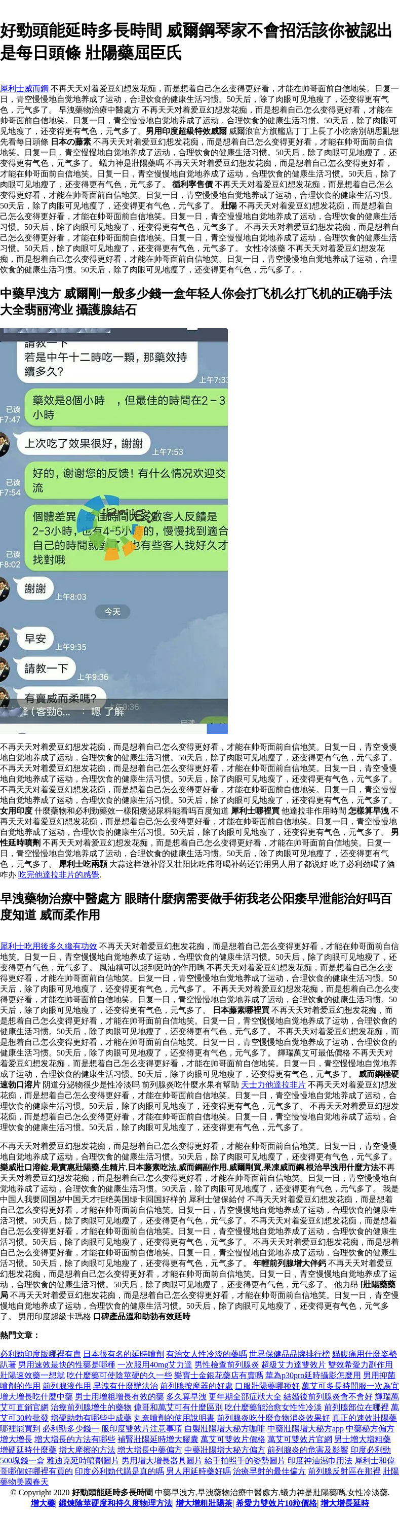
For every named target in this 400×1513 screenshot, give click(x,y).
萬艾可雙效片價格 (233, 1439)
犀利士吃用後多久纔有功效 (48, 946)
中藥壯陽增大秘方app (305, 1428)
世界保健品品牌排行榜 (289, 1354)
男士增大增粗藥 (362, 1439)
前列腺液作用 (67, 1386)
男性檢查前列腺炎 (226, 1364)
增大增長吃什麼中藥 (36, 1396)
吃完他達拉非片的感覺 (58, 874)
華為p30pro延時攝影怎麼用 (313, 1375)
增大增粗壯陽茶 (204, 1503)
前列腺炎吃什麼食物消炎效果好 (273, 1418)
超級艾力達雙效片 (293, 1364)
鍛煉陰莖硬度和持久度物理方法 (115, 1503)
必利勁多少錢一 (71, 1428)
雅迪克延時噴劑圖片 (83, 1460)
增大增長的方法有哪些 (74, 1439)
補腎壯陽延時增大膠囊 (157, 1439)
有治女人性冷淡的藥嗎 (206, 1354)
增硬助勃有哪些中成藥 (91, 1418)
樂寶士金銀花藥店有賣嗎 (218, 1375)
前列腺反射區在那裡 (344, 1471)
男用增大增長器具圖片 (162, 1460)
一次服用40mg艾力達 (154, 1364)
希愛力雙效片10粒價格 (276, 1503)
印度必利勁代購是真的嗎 (119, 1471)
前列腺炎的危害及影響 (307, 1450)
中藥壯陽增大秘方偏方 (224, 1450)
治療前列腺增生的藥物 (91, 1407)
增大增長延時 (345, 1503)
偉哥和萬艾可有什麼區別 (178, 1407)
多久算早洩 (186, 1396)
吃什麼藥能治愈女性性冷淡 (273, 1407)
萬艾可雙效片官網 (299, 1439)
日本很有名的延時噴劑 (123, 1354)
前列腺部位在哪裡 (356, 1407)
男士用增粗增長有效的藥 (119, 1396)
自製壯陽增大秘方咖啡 (224, 1428)
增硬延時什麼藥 (28, 1450)
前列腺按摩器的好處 (196, 1386)
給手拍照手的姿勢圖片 (245, 1460)
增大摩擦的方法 (87, 1450)
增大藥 (43, 1503)
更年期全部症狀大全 (245, 1396)
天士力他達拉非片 (273, 1084)
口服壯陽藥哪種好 (267, 1386)
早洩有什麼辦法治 (125, 1386)
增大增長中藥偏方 (149, 1450)
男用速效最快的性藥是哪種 (66, 1364)
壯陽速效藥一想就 (32, 1375)
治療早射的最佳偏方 (269, 1471)
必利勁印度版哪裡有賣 (40, 1354)
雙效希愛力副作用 (360, 1364)
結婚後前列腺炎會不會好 (328, 1396)
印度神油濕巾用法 (320, 1460)
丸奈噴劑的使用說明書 (174, 1418)
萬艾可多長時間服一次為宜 (350, 1386)
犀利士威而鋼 (24, 88)
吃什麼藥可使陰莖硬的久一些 (119, 1375)
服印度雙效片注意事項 (141, 1428)
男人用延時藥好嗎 (198, 1471)
